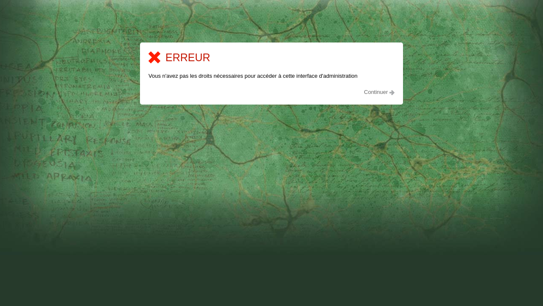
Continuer (379, 92)
